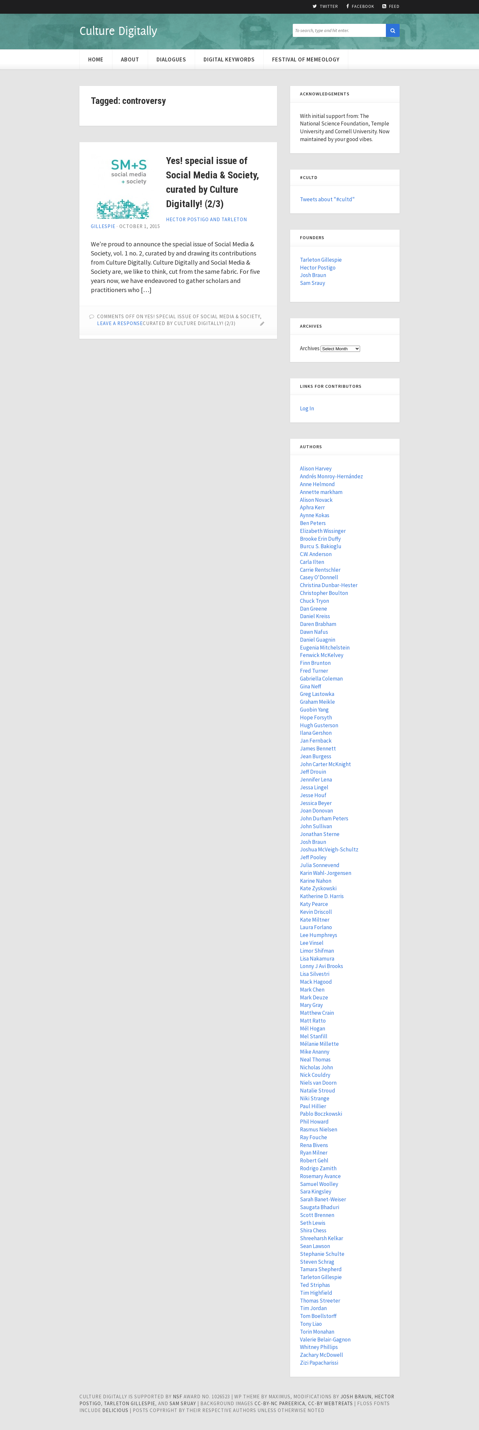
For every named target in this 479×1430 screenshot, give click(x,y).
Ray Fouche (313, 1137)
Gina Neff (310, 686)
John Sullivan (316, 826)
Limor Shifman (317, 950)
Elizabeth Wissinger (323, 530)
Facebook (360, 6)
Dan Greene (313, 608)
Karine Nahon (315, 880)
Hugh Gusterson (319, 725)
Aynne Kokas (314, 515)
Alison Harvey (316, 468)
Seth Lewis (312, 1222)
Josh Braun (313, 275)
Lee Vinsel (311, 942)
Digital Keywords (229, 59)
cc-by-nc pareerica (280, 1403)
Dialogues (171, 59)
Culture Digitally (118, 30)
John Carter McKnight (325, 764)
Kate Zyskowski (318, 888)
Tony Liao (311, 1323)
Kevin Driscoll (316, 911)
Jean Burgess (315, 756)
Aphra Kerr (312, 507)
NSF (177, 1396)
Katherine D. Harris (322, 896)
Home (96, 59)
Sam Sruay (183, 1403)
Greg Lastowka (317, 694)
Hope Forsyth (316, 717)
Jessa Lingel (314, 787)
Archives (310, 348)
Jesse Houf (313, 795)
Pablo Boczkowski (321, 1113)
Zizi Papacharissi (319, 1362)
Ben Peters (313, 523)
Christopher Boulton (324, 593)
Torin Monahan (317, 1331)
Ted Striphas (315, 1285)
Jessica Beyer (316, 803)
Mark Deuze (314, 997)
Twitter (325, 6)
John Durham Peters (324, 818)
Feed (391, 6)
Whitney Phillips (319, 1347)
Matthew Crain (317, 1012)
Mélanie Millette (319, 1043)
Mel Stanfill (313, 1036)
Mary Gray (311, 1005)
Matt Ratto (313, 1020)
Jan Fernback (316, 740)
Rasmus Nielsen (318, 1129)
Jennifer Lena (316, 779)
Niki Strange (314, 1098)
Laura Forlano (316, 927)
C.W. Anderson (316, 554)
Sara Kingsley (315, 1191)
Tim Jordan (313, 1308)
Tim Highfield (316, 1292)
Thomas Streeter (320, 1300)
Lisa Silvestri (314, 974)
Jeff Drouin (313, 771)
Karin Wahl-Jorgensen (325, 873)
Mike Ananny (314, 1051)
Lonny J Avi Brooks (321, 966)
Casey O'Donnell (319, 577)
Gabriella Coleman (321, 678)
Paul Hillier (313, 1106)
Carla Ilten (312, 562)
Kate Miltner (314, 919)
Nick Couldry (315, 1074)
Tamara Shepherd (321, 1269)
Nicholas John (316, 1067)
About (130, 59)
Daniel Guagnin (317, 639)
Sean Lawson (315, 1246)
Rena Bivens (314, 1145)
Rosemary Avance (320, 1176)
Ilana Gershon (316, 732)
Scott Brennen (317, 1215)
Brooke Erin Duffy (320, 538)
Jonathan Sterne (319, 834)
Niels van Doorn (318, 1082)
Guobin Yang (314, 709)
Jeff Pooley (313, 857)
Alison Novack (316, 499)
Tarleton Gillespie (321, 259)
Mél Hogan (312, 1028)
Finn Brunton (315, 662)
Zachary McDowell (321, 1354)
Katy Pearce (314, 904)
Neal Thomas (315, 1059)
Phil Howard (314, 1121)
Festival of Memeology (305, 59)
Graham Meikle (317, 701)
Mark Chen (312, 989)
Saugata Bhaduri (319, 1207)
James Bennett (318, 748)
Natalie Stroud (317, 1090)
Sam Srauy (312, 283)
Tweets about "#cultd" (327, 199)
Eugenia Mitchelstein (325, 647)
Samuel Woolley (319, 1184)
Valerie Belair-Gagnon (325, 1339)
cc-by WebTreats (330, 1403)
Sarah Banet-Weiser (323, 1199)
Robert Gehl (314, 1160)
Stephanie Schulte (322, 1253)
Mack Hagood (316, 981)
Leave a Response (120, 323)
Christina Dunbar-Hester (328, 585)
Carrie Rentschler (320, 569)
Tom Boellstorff (318, 1316)
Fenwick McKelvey (321, 655)
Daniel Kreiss (315, 616)
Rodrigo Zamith (318, 1168)
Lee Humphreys (318, 935)
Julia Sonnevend (319, 865)
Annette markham (321, 492)
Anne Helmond (317, 484)
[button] (393, 30)
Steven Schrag (317, 1261)
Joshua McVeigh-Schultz (329, 849)
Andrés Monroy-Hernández (331, 476)
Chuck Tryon (314, 600)
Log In (307, 408)
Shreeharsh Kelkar (321, 1238)
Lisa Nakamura (317, 958)
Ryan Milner (313, 1152)
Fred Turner (314, 670)
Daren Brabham (318, 624)
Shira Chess (313, 1230)
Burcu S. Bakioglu (320, 546)
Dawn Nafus (314, 631)
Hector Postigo (318, 267)
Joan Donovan (316, 810)
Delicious (115, 1410)
